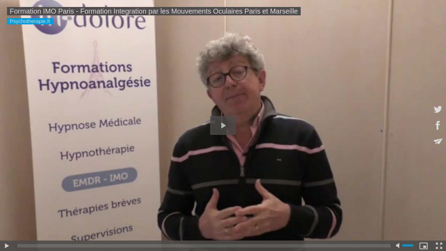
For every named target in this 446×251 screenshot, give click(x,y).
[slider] (204, 246)
